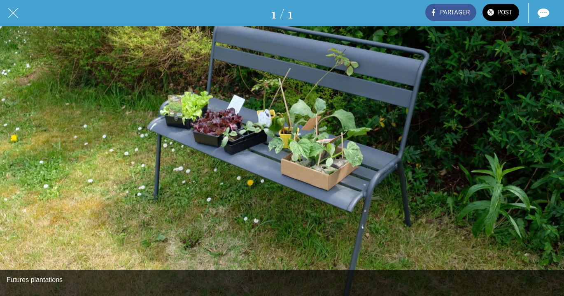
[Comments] (542, 13)
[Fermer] (13, 13)
